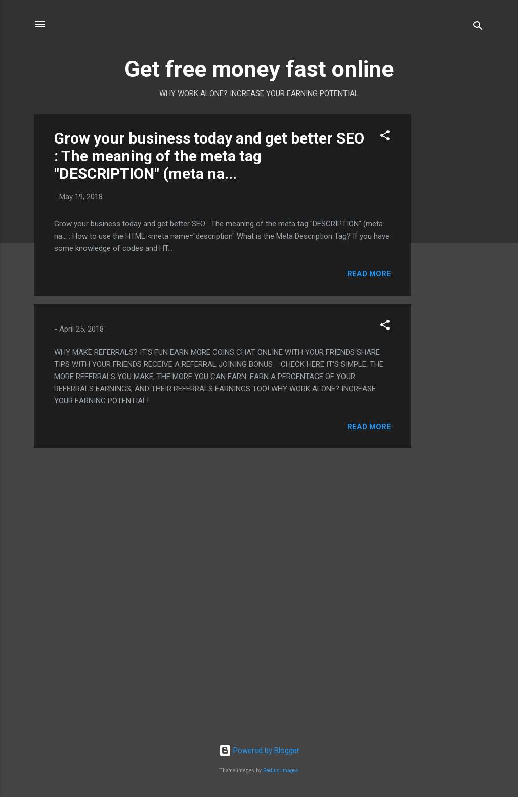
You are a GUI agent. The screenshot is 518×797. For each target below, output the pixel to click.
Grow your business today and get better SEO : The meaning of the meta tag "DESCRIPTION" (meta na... (209, 155)
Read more (369, 273)
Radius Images (281, 770)
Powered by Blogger (259, 750)
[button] (385, 137)
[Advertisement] (451, 265)
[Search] (478, 27)
